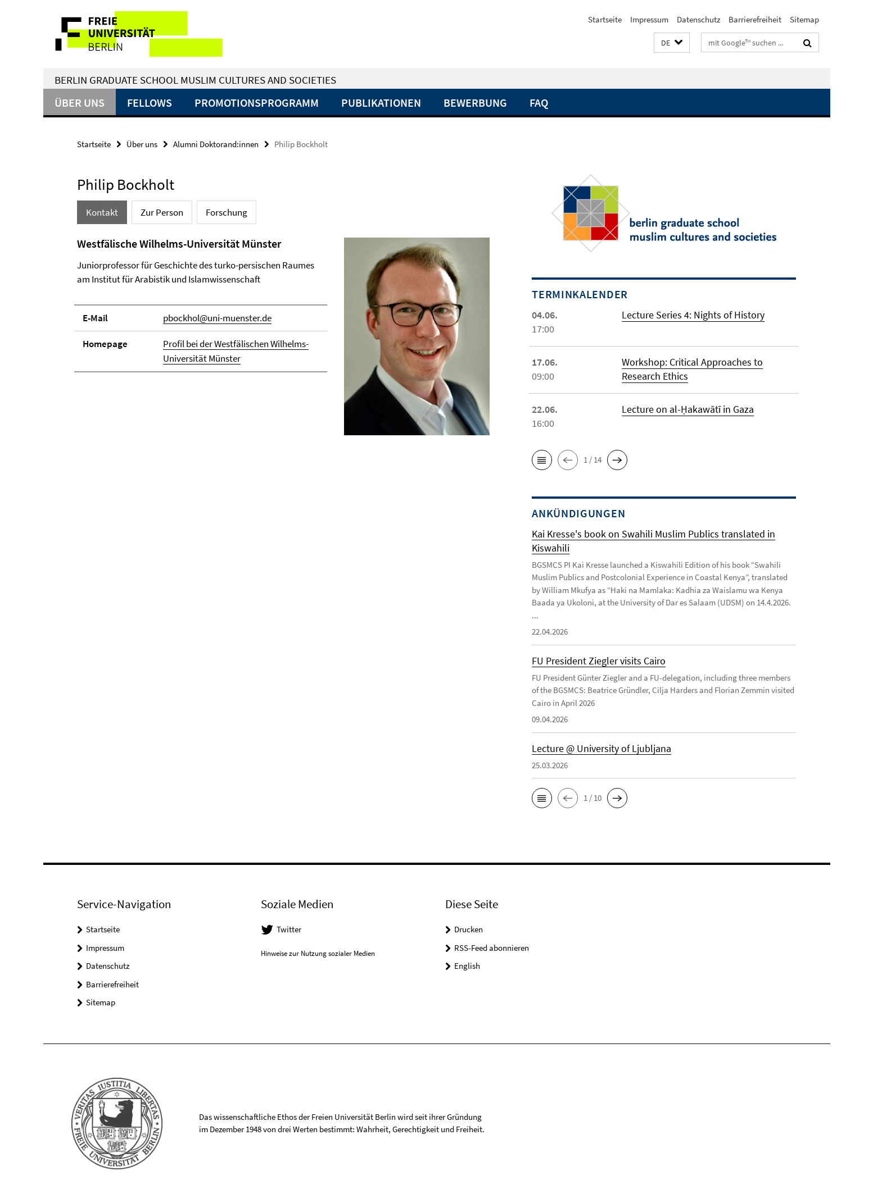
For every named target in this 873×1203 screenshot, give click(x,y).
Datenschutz (698, 19)
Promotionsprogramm (256, 102)
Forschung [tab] (226, 212)
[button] (672, 43)
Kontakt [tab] (102, 212)
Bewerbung (475, 102)
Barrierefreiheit (755, 19)
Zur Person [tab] (162, 212)
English (467, 965)
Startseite (605, 19)
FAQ (539, 102)
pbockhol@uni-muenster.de (217, 318)
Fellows (149, 102)
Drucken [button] (468, 929)
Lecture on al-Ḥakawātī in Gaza (688, 409)
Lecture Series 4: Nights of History (693, 314)
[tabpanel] (283, 341)
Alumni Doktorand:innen (216, 144)
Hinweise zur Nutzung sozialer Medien (318, 953)
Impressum (649, 19)
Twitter (289, 929)
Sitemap (804, 19)
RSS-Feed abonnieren (491, 947)
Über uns (80, 102)
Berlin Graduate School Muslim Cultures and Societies (195, 79)
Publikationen (381, 102)
